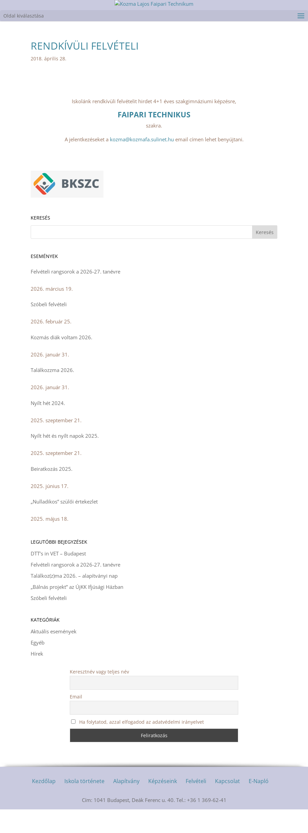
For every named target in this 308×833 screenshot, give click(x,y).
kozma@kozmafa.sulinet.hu (142, 163)
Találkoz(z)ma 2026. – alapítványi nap (74, 599)
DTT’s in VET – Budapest (58, 577)
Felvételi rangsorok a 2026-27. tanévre (75, 295)
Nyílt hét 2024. (48, 426)
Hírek (37, 677)
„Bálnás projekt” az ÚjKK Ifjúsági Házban (77, 610)
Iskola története (84, 804)
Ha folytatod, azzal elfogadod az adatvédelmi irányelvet (137, 745)
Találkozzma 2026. (52, 393)
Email (76, 720)
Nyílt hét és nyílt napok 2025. (65, 459)
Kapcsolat (227, 804)
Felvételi (196, 804)
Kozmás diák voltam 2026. (61, 360)
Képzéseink (162, 804)
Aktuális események (53, 655)
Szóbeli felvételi (49, 327)
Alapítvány (126, 804)
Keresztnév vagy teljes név (99, 695)
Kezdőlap (44, 804)
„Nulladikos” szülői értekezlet (64, 525)
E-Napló (259, 804)
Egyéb (37, 666)
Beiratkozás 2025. (51, 492)
